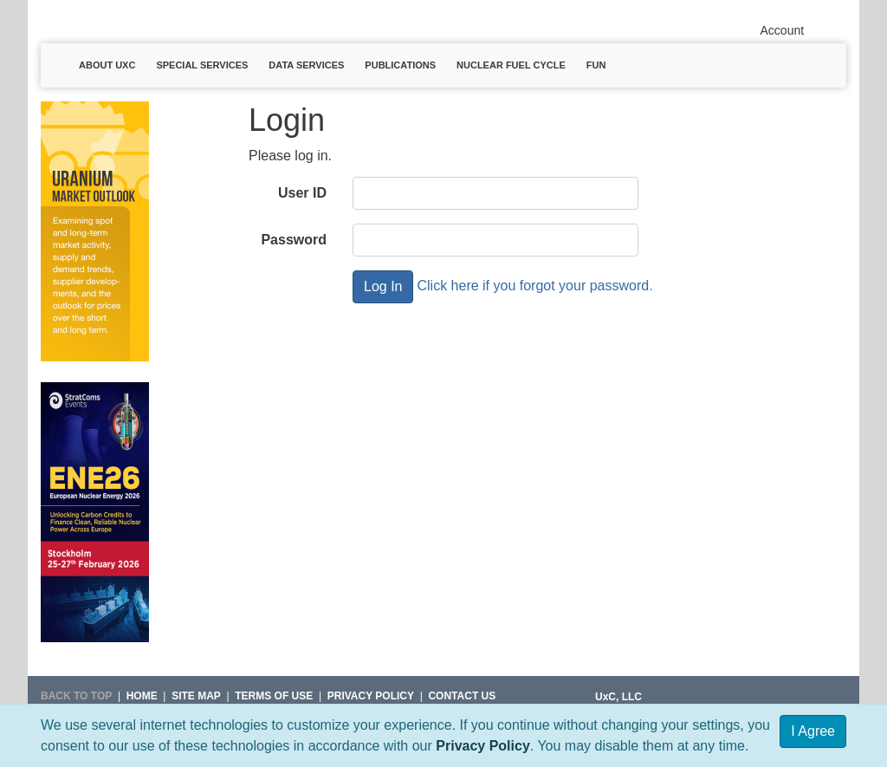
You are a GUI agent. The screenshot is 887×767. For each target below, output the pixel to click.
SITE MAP (196, 696)
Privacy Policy (483, 745)
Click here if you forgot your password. (534, 285)
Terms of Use (274, 696)
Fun (596, 65)
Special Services (202, 65)
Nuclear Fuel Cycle (511, 65)
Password (294, 239)
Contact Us (461, 696)
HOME (142, 696)
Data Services (306, 65)
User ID (302, 192)
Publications (400, 65)
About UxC (107, 65)
